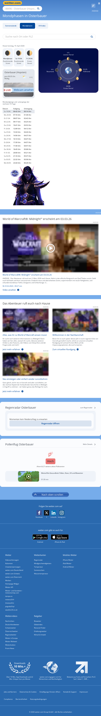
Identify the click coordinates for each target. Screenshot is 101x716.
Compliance (8, 697)
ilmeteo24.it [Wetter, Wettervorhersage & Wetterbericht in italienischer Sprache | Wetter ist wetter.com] (9, 600)
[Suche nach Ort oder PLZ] (44, 3)
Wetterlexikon (10, 642)
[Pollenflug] (93, 3)
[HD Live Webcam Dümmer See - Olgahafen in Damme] (19, 87)
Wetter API (9, 584)
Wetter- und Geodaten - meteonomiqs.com (13, 589)
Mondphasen (27, 23)
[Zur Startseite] (13, 3)
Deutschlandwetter (12, 622)
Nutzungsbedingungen (38, 697)
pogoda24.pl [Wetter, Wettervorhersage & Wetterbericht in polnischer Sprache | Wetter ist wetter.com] (9, 604)
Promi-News (9, 646)
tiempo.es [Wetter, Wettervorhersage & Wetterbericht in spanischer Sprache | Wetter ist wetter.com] (8, 593)
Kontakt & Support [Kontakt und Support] (70, 689)
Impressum (84, 689)
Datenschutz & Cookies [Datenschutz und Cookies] (28, 689)
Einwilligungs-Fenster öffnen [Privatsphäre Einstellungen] (50, 689)
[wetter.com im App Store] (60, 535)
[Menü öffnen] (98, 3)
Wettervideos (11, 613)
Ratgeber (38, 613)
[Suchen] (61, 3)
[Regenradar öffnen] (50, 420)
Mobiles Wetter (70, 552)
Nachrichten (9, 618)
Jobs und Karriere (10, 689)
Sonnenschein (39, 567)
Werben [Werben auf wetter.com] (8, 577)
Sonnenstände (10, 23)
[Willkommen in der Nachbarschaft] (73, 327)
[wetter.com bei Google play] (40, 535)
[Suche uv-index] (91, 33)
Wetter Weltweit (11, 639)
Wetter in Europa (11, 636)
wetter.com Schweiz (12, 571)
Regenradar (38, 557)
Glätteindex (38, 622)
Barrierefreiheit (21, 697)
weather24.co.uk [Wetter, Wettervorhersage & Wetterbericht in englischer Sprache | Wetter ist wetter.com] (11, 607)
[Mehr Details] (89, 441)
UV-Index (42, 23)
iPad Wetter (67, 560)
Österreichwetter (11, 629)
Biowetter (37, 618)
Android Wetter (68, 564)
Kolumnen (9, 560)
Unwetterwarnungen (12, 564)
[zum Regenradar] (88, 405)
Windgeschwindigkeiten (42, 560)
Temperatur (38, 564)
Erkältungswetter (40, 629)
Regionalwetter (10, 632)
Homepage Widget (12, 581)
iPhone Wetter (68, 557)
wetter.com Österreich (13, 574)
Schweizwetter (10, 625)
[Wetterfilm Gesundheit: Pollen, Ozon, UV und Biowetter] (50, 473)
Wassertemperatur (41, 571)
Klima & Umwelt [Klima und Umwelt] (40, 632)
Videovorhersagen (12, 557)
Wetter (8, 552)
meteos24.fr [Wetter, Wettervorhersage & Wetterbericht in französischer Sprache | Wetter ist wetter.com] (9, 597)
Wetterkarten (40, 552)
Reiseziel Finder (40, 625)
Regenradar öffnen (50, 420)
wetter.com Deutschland (14, 567)
